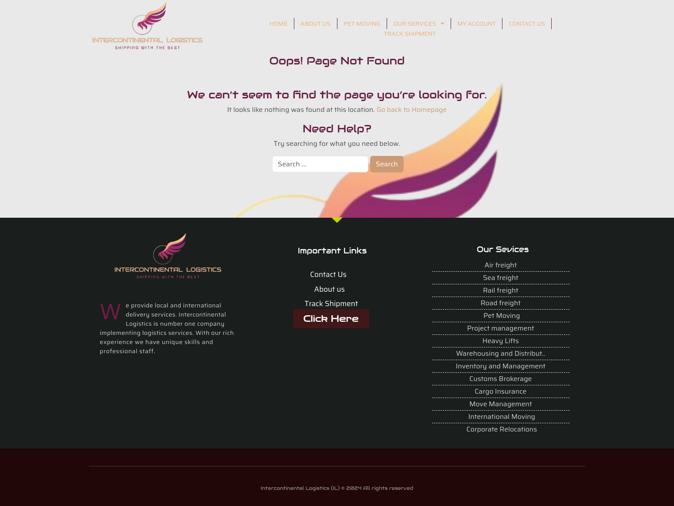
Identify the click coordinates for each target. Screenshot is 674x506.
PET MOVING (362, 23)
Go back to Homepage (412, 109)
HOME (278, 23)
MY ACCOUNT (477, 23)
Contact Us (328, 274)
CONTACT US (527, 23)
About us (329, 289)
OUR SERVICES (418, 23)
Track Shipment (331, 303)
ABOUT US (315, 23)
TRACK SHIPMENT (410, 33)
